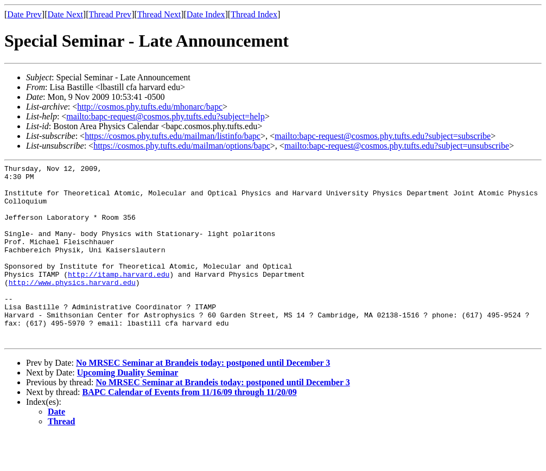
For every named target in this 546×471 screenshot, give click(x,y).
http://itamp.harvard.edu (118, 297)
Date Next (65, 14)
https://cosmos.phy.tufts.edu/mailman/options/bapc (181, 145)
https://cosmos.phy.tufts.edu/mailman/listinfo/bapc (173, 136)
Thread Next (159, 14)
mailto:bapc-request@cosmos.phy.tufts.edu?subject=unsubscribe (396, 145)
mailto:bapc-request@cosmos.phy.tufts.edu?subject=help (165, 116)
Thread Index (254, 14)
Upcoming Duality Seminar (128, 408)
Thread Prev (109, 14)
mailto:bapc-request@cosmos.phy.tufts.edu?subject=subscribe (383, 136)
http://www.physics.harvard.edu (72, 306)
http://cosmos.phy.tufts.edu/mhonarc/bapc (150, 106)
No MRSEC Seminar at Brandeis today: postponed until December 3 (203, 398)
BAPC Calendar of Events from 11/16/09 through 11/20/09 (189, 427)
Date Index (206, 14)
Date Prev (24, 14)
